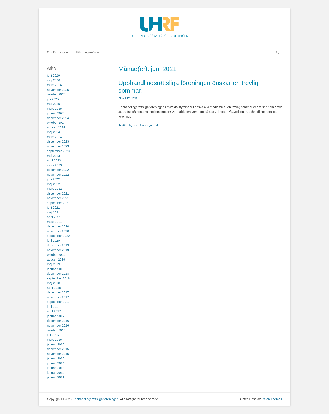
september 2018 (58, 278)
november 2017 (58, 297)
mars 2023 (54, 165)
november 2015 (58, 354)
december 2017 (58, 292)
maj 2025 (53, 103)
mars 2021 (54, 221)
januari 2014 (55, 363)
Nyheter (134, 125)
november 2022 (58, 174)
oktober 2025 (56, 94)
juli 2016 (53, 335)
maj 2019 (53, 264)
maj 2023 (53, 155)
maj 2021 (53, 212)
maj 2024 (53, 132)
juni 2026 (53, 75)
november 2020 (58, 231)
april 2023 (54, 160)
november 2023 (58, 146)
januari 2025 (55, 113)
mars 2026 (54, 85)
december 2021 (58, 193)
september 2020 (58, 235)
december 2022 (58, 169)
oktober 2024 (56, 122)
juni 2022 (53, 179)
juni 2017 (53, 306)
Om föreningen (57, 52)
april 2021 (54, 217)
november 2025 (58, 89)
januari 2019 (55, 269)
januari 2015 (55, 358)
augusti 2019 (56, 259)
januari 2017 (55, 316)
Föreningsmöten (87, 52)
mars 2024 (54, 137)
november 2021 (58, 198)
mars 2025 (54, 108)
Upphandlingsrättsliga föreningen (95, 399)
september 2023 (58, 151)
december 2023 (58, 141)
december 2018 (58, 273)
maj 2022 (53, 184)
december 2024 (58, 118)
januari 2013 (55, 368)
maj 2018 (53, 283)
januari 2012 (55, 372)
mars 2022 (54, 188)
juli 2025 (53, 99)
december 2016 (58, 320)
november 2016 (58, 325)
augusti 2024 (56, 127)
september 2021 (58, 203)
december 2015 (58, 349)
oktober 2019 (56, 254)
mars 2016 (54, 339)
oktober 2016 (56, 330)
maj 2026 (53, 80)
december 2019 (58, 245)
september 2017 (58, 302)
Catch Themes (272, 399)
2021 (125, 125)
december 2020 (58, 226)
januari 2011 (55, 377)
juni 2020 (53, 240)
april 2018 (54, 287)
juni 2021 (53, 207)
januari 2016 (55, 344)
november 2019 (58, 250)
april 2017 (54, 311)
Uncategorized (149, 125)
